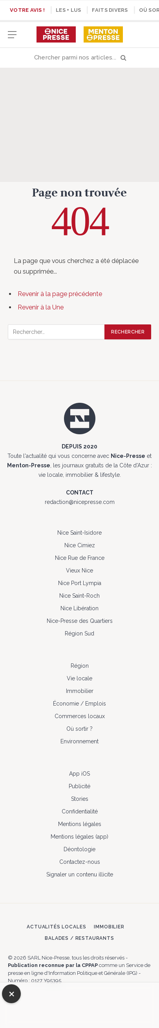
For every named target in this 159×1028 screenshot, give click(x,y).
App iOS (79, 774)
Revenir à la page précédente (60, 294)
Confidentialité (80, 811)
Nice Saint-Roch (79, 596)
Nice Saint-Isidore (79, 533)
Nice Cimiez (79, 545)
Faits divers (110, 10)
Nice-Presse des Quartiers (80, 621)
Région (80, 666)
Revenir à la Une (41, 307)
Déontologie (79, 849)
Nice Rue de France (79, 558)
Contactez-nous (79, 862)
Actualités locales (56, 927)
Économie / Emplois (79, 703)
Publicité (79, 786)
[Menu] (12, 38)
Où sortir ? (79, 729)
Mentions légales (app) (79, 837)
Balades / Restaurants (79, 938)
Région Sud (79, 633)
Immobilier (79, 691)
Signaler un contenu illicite (79, 874)
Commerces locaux (80, 716)
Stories (79, 799)
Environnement (79, 741)
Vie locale (79, 678)
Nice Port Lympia (79, 583)
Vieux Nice (79, 570)
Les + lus (68, 10)
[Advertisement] (80, 125)
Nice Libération (79, 608)
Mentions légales (79, 824)
